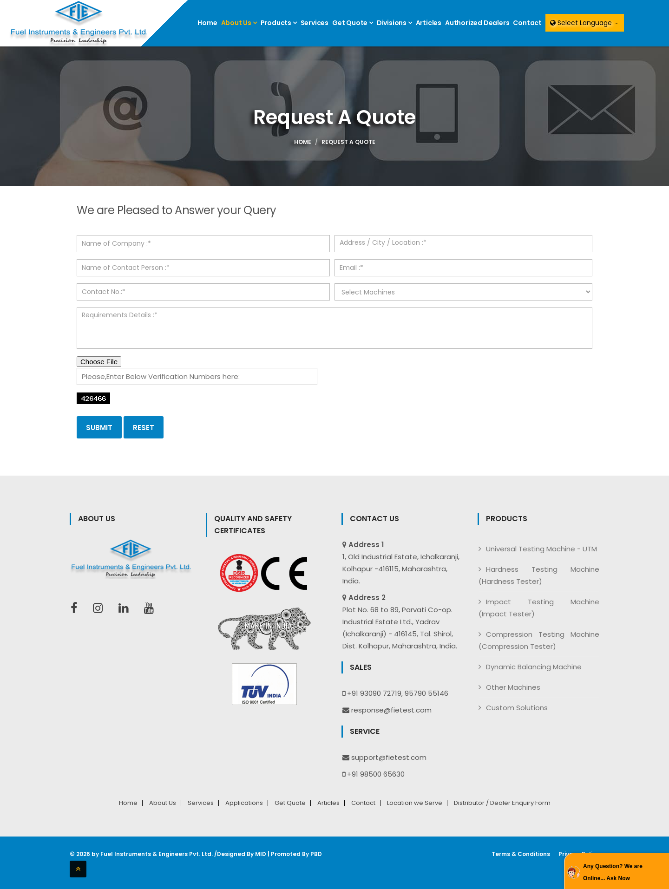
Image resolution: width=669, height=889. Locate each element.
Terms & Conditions (521, 854)
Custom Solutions (517, 708)
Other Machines (513, 687)
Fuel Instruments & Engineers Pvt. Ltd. (156, 854)
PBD (316, 854)
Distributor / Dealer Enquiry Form (502, 803)
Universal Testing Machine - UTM (541, 549)
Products (279, 22)
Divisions (394, 22)
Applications (244, 803)
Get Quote (352, 22)
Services (314, 22)
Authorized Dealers (477, 22)
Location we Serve (414, 803)
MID (260, 854)
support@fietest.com (388, 757)
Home (207, 22)
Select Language (584, 22)
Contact (527, 22)
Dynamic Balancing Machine (534, 667)
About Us (239, 22)
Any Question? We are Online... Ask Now (613, 872)
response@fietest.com (391, 710)
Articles (428, 22)
